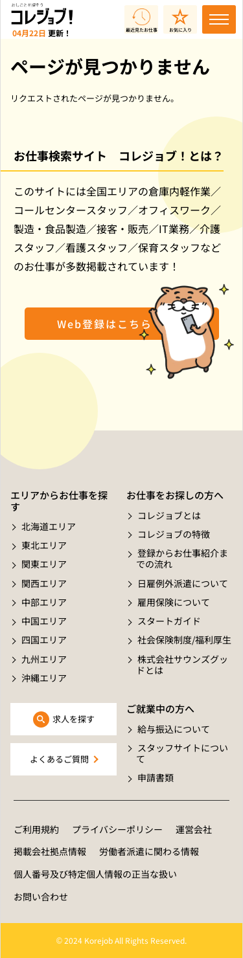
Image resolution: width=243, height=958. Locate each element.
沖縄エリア (44, 677)
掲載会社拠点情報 (50, 851)
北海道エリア (48, 526)
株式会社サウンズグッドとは (182, 664)
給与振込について (173, 728)
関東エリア (44, 563)
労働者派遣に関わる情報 (149, 851)
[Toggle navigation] (219, 19)
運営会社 (194, 829)
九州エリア (44, 658)
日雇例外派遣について (182, 583)
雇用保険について (173, 602)
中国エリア (44, 620)
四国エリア (44, 639)
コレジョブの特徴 (173, 534)
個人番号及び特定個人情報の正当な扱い (95, 873)
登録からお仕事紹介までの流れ (182, 558)
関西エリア (44, 583)
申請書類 (155, 777)
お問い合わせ (41, 896)
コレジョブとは (169, 515)
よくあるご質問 (59, 759)
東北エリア (44, 545)
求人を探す (73, 719)
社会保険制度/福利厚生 (184, 639)
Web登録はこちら (104, 323)
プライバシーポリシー (117, 829)
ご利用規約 (36, 829)
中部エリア (44, 602)
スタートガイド (169, 620)
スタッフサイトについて (182, 753)
